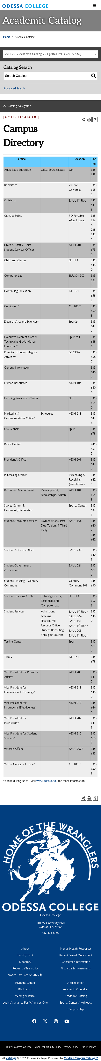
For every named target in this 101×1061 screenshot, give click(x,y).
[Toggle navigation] (94, 6)
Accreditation (75, 983)
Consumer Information (75, 962)
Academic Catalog (75, 996)
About (25, 949)
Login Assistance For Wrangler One (25, 1003)
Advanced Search (14, 88)
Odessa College (50, 915)
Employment (25, 955)
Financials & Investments (76, 968)
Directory (25, 962)
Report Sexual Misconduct (75, 955)
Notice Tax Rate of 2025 (23, 975)
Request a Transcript (25, 968)
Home (6, 37)
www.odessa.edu (46, 781)
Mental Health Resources (75, 949)
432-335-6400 (50, 933)
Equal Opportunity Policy (47, 1047)
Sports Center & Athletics (76, 1003)
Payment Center (25, 983)
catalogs (11, 1058)
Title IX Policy (88, 1047)
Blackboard (25, 989)
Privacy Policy (70, 1047)
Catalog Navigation (19, 106)
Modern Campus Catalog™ (81, 1058)
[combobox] (50, 54)
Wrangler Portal (25, 996)
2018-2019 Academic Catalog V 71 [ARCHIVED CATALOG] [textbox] (43, 54)
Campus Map (76, 1009)
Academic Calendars (76, 989)
